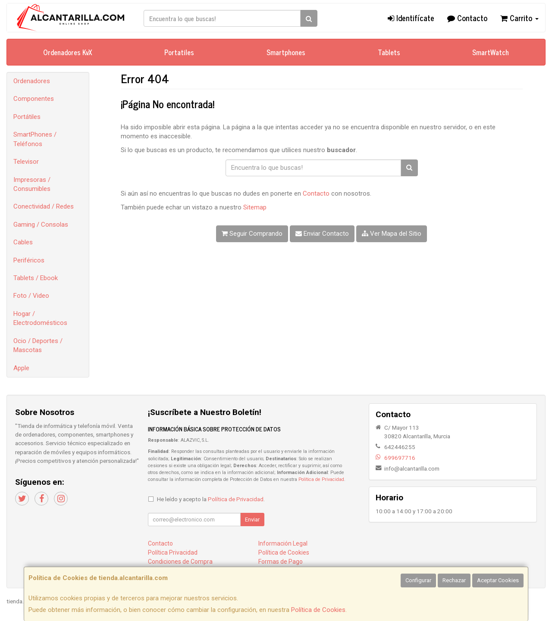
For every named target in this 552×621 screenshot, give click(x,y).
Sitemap (255, 207)
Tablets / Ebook (35, 278)
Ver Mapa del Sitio (391, 233)
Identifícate (411, 17)
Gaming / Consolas (40, 224)
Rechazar (454, 580)
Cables (23, 242)
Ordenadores (31, 81)
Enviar (252, 519)
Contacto (467, 17)
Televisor (26, 161)
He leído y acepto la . (211, 499)
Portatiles (179, 52)
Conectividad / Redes (43, 206)
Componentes (33, 99)
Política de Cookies (318, 610)
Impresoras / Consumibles (31, 184)
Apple (21, 368)
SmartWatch (490, 52)
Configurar (418, 580)
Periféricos (28, 260)
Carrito (519, 17)
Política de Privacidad (321, 479)
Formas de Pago (280, 561)
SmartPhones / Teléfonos (34, 139)
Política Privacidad (173, 552)
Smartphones (286, 52)
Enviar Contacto (322, 233)
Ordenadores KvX (67, 52)
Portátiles (27, 117)
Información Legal (282, 543)
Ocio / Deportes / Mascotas (38, 345)
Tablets (389, 52)
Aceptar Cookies (498, 580)
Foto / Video (31, 296)
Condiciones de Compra (180, 561)
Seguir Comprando (252, 233)
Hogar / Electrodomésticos (40, 318)
